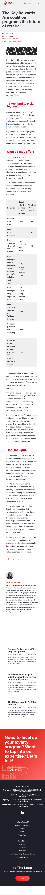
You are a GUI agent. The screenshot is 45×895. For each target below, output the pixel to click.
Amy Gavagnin (13, 583)
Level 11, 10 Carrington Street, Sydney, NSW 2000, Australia (26, 800)
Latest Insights (22, 857)
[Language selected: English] (39, 3)
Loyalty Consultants (22, 825)
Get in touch (16, 770)
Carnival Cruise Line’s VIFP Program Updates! (21, 650)
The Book (22, 851)
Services (22, 844)
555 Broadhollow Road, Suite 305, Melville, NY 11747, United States (27, 791)
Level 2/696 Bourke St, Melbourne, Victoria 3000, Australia (28, 805)
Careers (22, 832)
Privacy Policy (22, 835)
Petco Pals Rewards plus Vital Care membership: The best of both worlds (22, 676)
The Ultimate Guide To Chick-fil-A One (22, 703)
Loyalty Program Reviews (12, 41)
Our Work (22, 847)
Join (22, 878)
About (22, 828)
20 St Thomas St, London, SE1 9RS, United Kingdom (26, 796)
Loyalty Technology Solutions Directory (22, 854)
